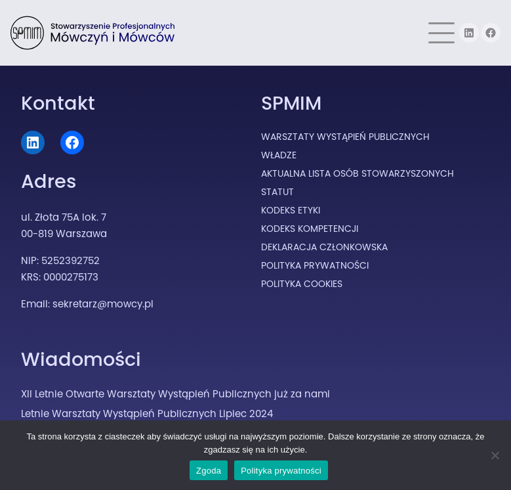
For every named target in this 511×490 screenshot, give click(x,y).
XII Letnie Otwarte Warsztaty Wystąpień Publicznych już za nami (175, 394)
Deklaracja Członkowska (324, 247)
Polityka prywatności (281, 471)
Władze (278, 155)
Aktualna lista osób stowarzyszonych (357, 173)
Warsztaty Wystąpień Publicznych (345, 136)
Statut (277, 191)
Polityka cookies (301, 283)
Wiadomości (81, 359)
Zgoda (208, 471)
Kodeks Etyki (290, 210)
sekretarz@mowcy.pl (102, 304)
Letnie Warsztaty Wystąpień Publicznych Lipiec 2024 (147, 413)
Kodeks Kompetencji (309, 228)
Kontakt (58, 103)
